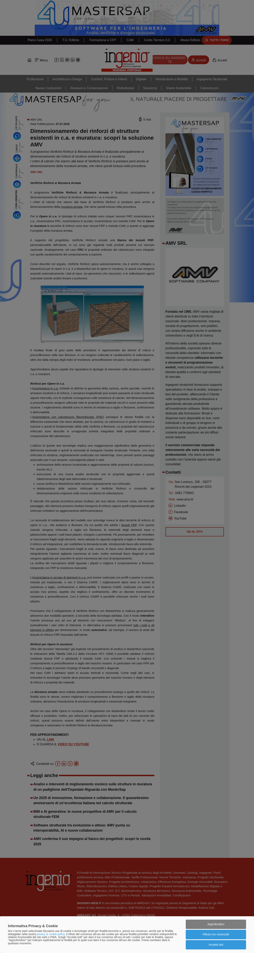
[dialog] (127, 934)
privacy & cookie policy (51, 934)
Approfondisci (216, 924)
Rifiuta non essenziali (216, 934)
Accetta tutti (216, 944)
